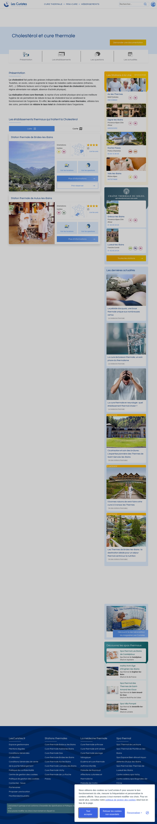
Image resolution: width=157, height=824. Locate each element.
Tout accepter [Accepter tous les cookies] (88, 812)
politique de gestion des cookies (120, 800)
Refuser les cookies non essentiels (112, 812)
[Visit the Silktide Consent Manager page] (147, 813)
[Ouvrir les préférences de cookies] (134, 812)
